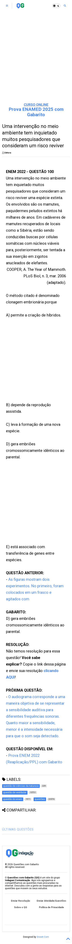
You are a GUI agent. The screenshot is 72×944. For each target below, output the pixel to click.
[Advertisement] (36, 61)
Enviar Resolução (20, 901)
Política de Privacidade (51, 907)
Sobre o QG (20, 907)
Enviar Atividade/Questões (51, 901)
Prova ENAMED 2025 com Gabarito (36, 112)
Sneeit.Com (43, 937)
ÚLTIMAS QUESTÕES (18, 829)
